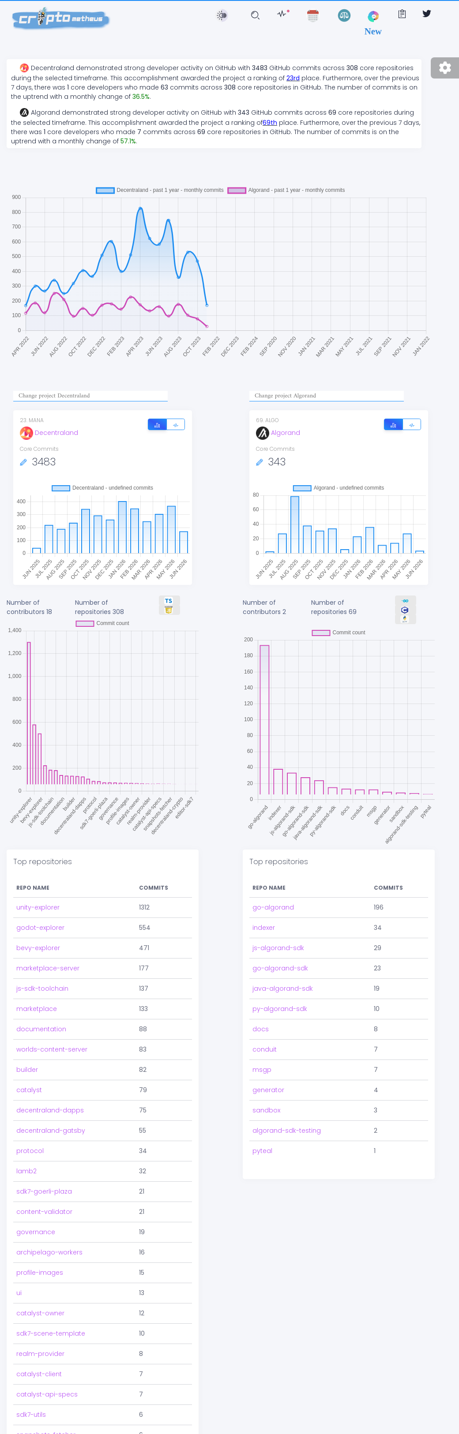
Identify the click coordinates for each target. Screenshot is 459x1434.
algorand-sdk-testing (286, 1130)
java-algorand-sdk (282, 988)
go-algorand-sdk (280, 968)
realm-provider (40, 1347)
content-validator (44, 1205)
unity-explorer (38, 901)
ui (19, 1286)
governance (35, 1225)
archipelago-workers (49, 1246)
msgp (261, 1069)
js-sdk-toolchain (42, 982)
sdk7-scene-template (50, 1327)
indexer (263, 927)
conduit (264, 1049)
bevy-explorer (38, 941)
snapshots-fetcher (45, 1428)
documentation (41, 1022)
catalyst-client (39, 1367)
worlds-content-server (51, 1043)
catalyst (29, 1083)
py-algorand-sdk (279, 1008)
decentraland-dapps (50, 1104)
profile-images (39, 1266)
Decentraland (49, 432)
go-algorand (273, 907)
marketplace (36, 1002)
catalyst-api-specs (47, 1388)
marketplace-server (47, 962)
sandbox (266, 1110)
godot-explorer (40, 921)
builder (27, 1063)
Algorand (278, 432)
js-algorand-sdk (278, 948)
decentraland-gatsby (50, 1124)
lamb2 (26, 1165)
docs (260, 1029)
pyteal (262, 1150)
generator (268, 1090)
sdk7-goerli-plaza (44, 1185)
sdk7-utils (31, 1408)
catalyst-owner (40, 1307)
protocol (30, 1144)
